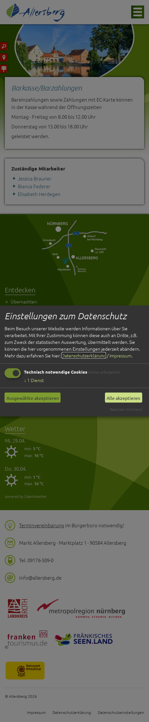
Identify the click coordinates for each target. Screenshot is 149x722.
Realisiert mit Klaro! (126, 409)
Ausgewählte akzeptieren (32, 397)
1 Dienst (34, 380)
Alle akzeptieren (123, 397)
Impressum (120, 355)
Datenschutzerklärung (84, 355)
